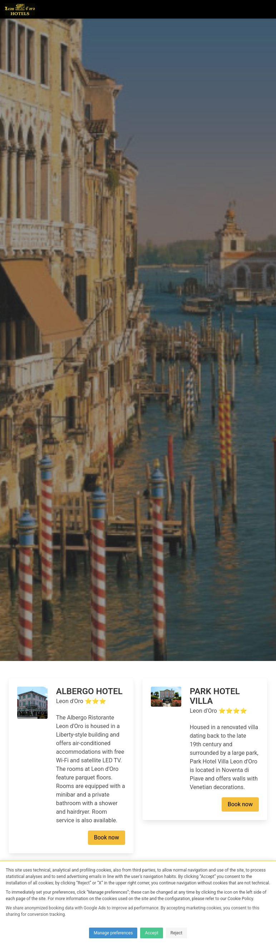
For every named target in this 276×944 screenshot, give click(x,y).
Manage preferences (113, 932)
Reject (176, 932)
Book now (106, 837)
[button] (266, 9)
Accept (151, 932)
